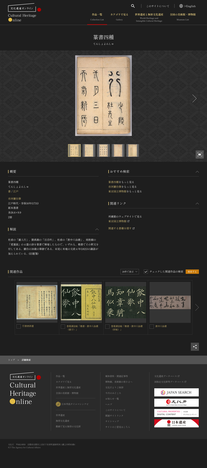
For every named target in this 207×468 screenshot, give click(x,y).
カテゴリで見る (119, 17)
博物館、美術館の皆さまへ (118, 381)
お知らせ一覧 (112, 398)
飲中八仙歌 (161, 326)
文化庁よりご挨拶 (114, 387)
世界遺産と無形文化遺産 (149, 17)
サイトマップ (112, 421)
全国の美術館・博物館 (183, 17)
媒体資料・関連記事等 (116, 376)
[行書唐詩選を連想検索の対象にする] (18, 326)
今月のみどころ (113, 393)
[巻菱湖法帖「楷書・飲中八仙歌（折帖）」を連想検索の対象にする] (107, 326)
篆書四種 (113, 182)
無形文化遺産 (62, 420)
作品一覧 (97, 17)
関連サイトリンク (114, 415)
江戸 (15, 191)
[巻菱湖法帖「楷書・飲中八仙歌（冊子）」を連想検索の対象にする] (63, 326)
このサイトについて (157, 6)
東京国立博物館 (117, 191)
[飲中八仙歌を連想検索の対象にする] (152, 326)
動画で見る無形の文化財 (68, 426)
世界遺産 (60, 415)
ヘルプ (108, 404)
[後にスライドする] (194, 98)
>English (187, 6)
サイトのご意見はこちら (117, 426)
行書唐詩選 (28, 326)
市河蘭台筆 (14, 198)
